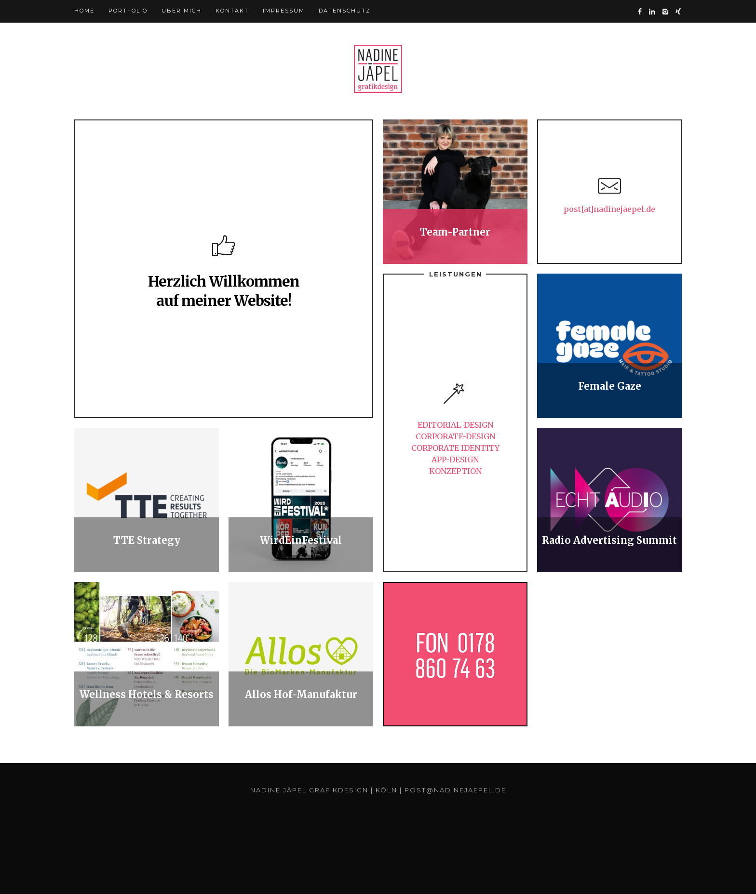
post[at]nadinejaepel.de (609, 209)
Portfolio (128, 10)
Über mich (182, 10)
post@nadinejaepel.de (455, 790)
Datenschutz (345, 10)
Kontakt (232, 10)
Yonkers (378, 69)
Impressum (284, 10)
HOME (84, 10)
